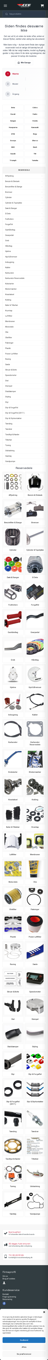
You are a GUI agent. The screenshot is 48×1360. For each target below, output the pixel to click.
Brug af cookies (9, 1279)
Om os (5, 1276)
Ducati (12, 114)
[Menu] (5, 5)
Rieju (35, 134)
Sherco (35, 141)
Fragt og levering (9, 1297)
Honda (35, 121)
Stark (35, 147)
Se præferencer (24, 1354)
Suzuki (13, 154)
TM (35, 154)
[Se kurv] (42, 6)
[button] (44, 1312)
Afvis (24, 1347)
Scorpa (13, 141)
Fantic (35, 114)
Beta (13, 108)
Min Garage (24, 62)
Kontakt (6, 1294)
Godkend (24, 1340)
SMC (13, 147)
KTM (13, 134)
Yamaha (35, 160)
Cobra (35, 108)
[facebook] (4, 1303)
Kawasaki (35, 127)
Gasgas (13, 121)
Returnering (7, 1299)
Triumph (13, 160)
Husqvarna (13, 127)
